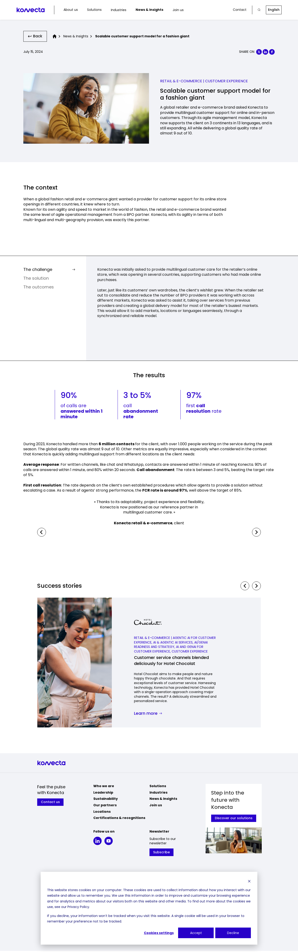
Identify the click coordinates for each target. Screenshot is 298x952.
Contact (239, 10)
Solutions (94, 10)
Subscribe (161, 853)
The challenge (49, 270)
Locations (102, 812)
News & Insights (149, 10)
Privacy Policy (78, 907)
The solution (49, 279)
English (274, 9)
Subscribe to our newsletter (162, 842)
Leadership (103, 793)
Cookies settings (159, 933)
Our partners (105, 806)
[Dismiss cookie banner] (249, 881)
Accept (196, 933)
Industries (118, 10)
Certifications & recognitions (119, 818)
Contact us (50, 803)
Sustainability (105, 799)
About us (71, 10)
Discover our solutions (234, 819)
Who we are (103, 787)
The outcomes (49, 288)
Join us (178, 10)
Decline (233, 933)
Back (35, 36)
